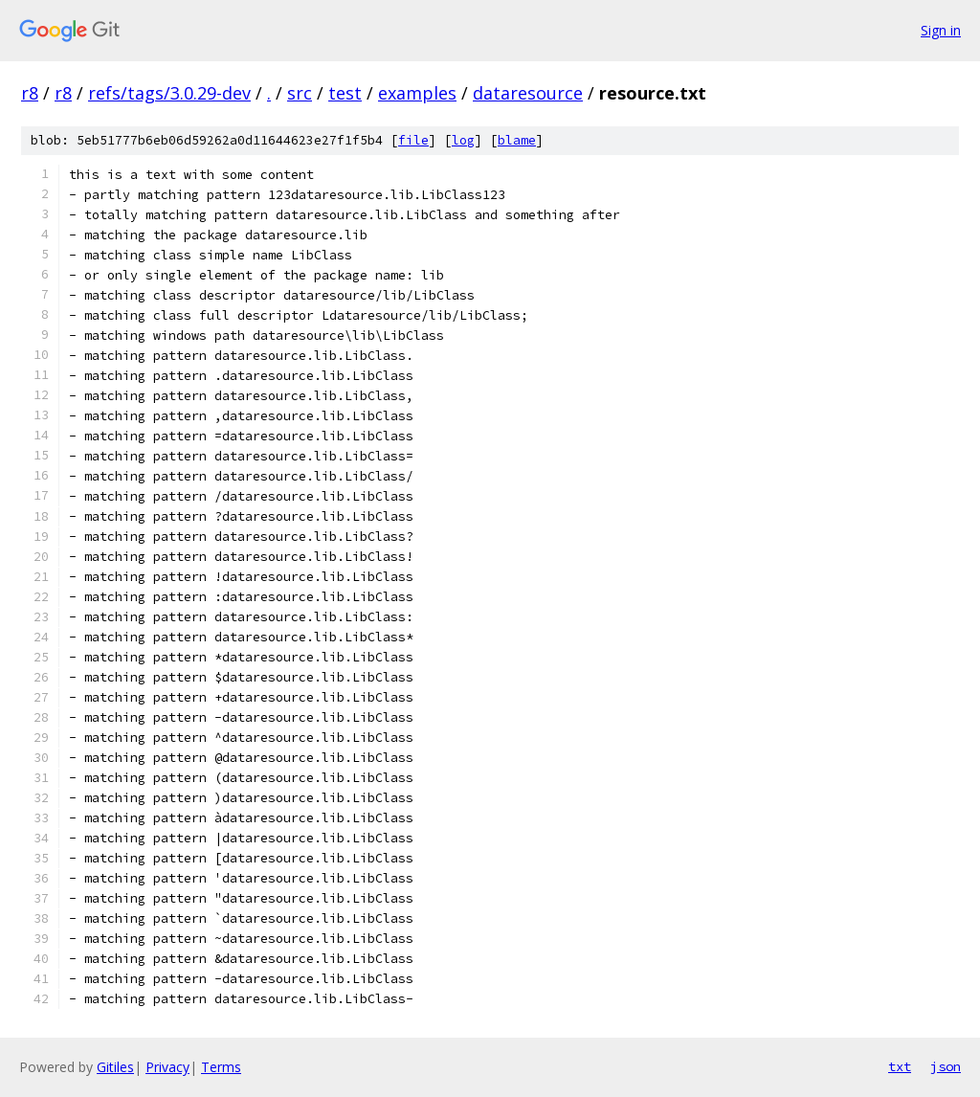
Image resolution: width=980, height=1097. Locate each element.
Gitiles (115, 1067)
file (413, 140)
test (345, 92)
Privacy (167, 1067)
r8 (29, 92)
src (299, 92)
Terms (221, 1067)
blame (517, 140)
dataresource (528, 92)
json (945, 1066)
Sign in (941, 30)
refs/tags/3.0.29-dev (169, 92)
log (463, 140)
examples (417, 92)
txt (899, 1066)
